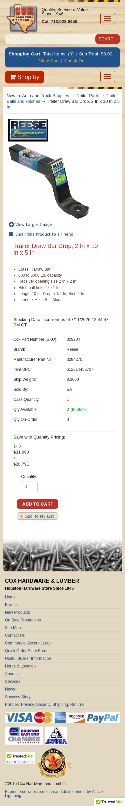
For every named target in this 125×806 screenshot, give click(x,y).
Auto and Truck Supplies (45, 95)
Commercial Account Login (29, 643)
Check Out (75, 60)
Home (10, 597)
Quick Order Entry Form (26, 650)
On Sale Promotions (23, 620)
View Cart (49, 60)
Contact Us (15, 635)
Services (12, 681)
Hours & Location (20, 666)
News (10, 689)
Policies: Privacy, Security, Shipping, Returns (44, 704)
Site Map (13, 627)
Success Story (18, 697)
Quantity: (29, 476)
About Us (13, 673)
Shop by (24, 77)
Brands (11, 604)
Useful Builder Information (28, 658)
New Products (17, 612)
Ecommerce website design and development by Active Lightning (54, 793)
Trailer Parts (87, 95)
